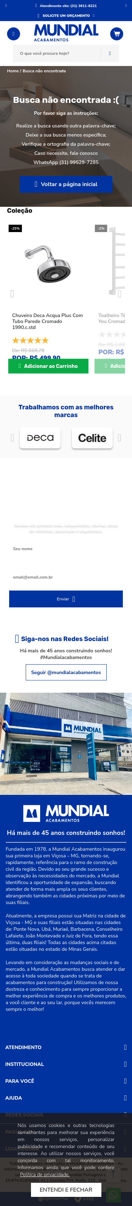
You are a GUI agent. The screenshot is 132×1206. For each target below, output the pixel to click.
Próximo (126, 5)
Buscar (110, 53)
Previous (12, 294)
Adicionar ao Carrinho (50, 366)
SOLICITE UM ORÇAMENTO (66, 15)
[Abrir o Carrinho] (117, 33)
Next (119, 294)
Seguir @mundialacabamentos (66, 672)
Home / (14, 71)
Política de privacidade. (45, 1174)
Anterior (6, 5)
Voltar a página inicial (69, 184)
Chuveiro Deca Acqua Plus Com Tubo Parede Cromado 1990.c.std (47, 321)
